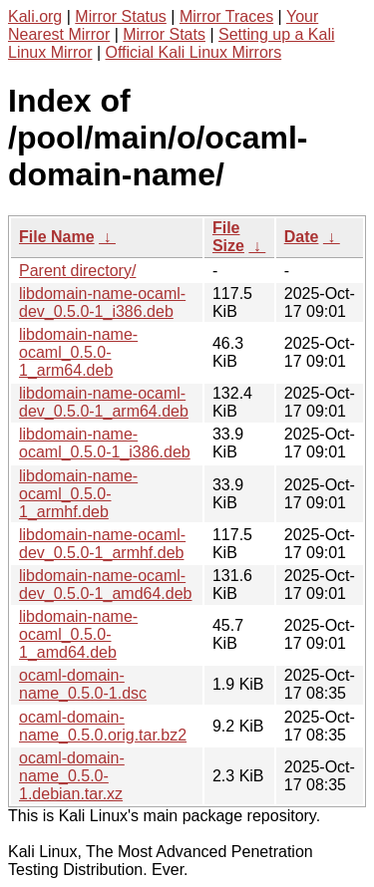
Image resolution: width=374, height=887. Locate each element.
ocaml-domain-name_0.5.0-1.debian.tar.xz (72, 775)
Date (301, 236)
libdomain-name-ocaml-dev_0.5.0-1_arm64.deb (103, 402)
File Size (228, 236)
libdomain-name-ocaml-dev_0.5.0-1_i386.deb (102, 302)
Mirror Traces (226, 16)
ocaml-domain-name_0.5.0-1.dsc (83, 684)
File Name (57, 236)
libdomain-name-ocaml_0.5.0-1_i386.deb (104, 443)
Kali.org (35, 16)
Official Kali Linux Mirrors (194, 52)
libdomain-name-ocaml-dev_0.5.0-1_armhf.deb (102, 543)
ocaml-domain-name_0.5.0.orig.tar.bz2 (103, 726)
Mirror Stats (164, 34)
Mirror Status (121, 16)
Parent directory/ (77, 270)
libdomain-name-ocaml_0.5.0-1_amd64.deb (78, 634)
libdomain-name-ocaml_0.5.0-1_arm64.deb (78, 352)
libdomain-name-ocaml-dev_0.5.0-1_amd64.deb (105, 584)
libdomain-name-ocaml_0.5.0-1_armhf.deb (78, 493)
